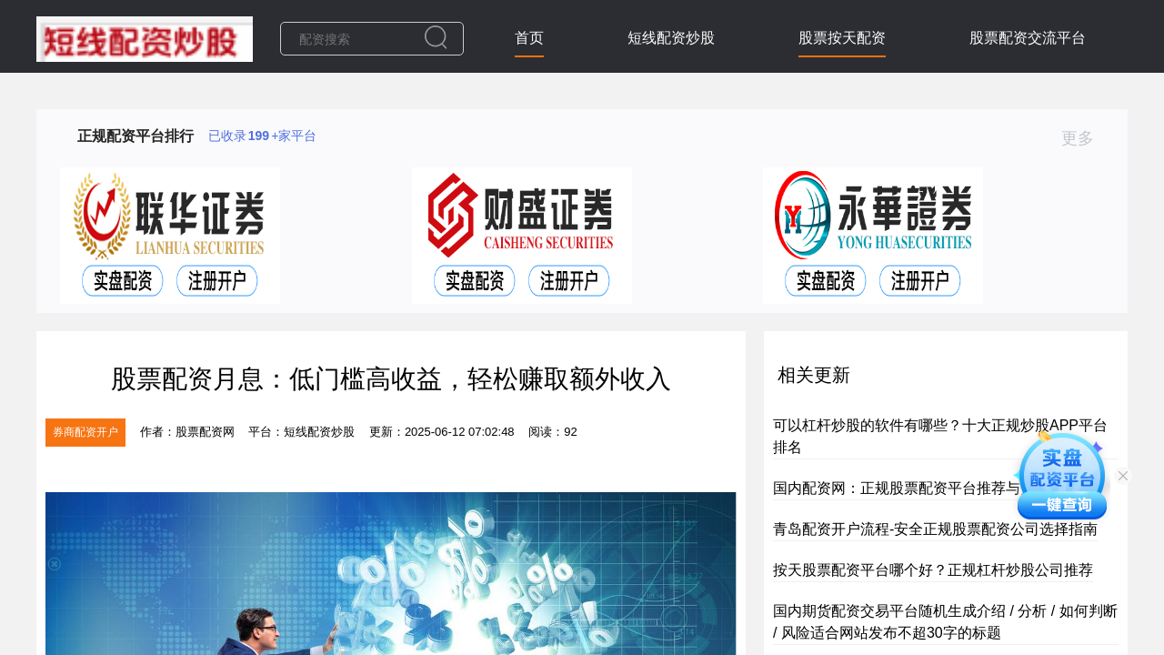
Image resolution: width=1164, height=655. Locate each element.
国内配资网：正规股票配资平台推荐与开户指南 (926, 488)
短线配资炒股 (671, 37)
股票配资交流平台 (1027, 37)
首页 (529, 37)
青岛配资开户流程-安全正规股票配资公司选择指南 (935, 529)
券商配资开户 (85, 432)
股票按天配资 (842, 37)
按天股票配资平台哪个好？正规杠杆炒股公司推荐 (933, 570)
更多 (1085, 138)
